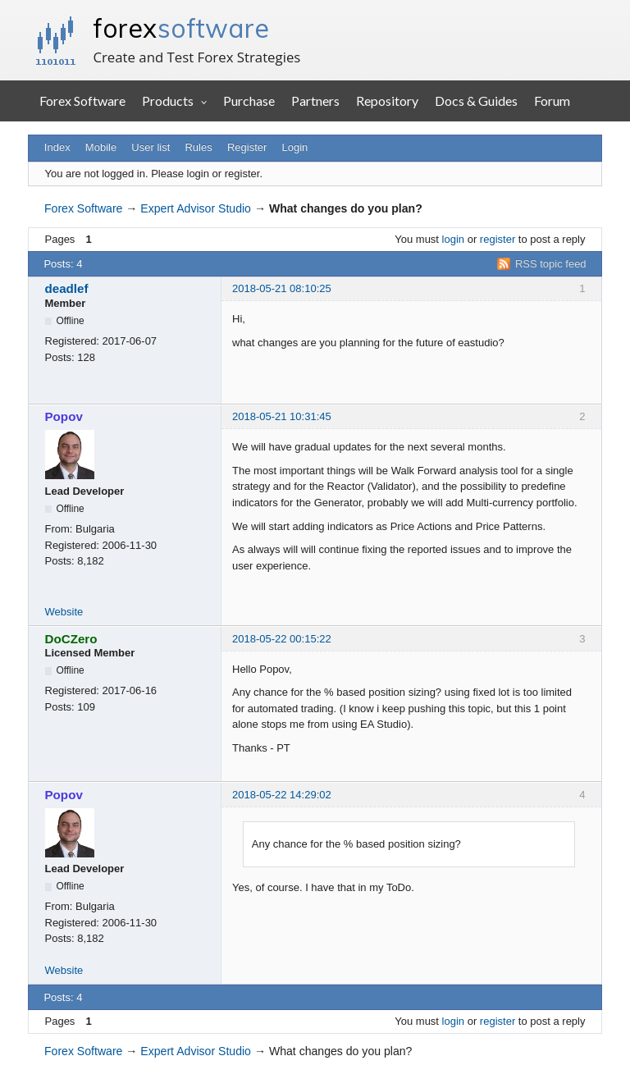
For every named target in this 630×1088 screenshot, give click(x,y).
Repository (387, 100)
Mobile (100, 147)
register (497, 239)
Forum (552, 100)
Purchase (249, 100)
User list (150, 147)
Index (57, 147)
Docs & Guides (476, 100)
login (453, 239)
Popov (64, 416)
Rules (198, 147)
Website (64, 612)
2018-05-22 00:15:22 (281, 639)
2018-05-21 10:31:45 (281, 416)
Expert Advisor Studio (195, 208)
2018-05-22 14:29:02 (281, 795)
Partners (315, 100)
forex (181, 27)
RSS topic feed (551, 264)
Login (295, 147)
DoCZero (71, 639)
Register (247, 147)
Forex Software (82, 100)
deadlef (67, 288)
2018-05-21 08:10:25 (281, 288)
